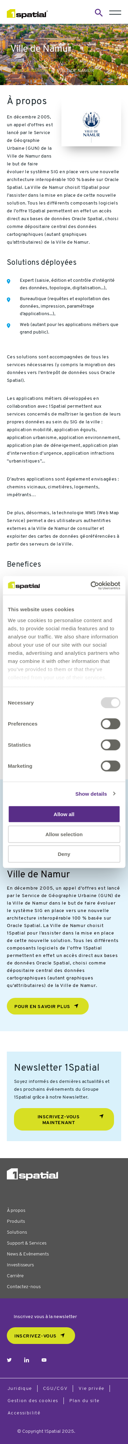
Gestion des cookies (33, 1401)
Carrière (15, 1276)
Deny (64, 854)
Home (17, 63)
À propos (44, 63)
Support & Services (26, 1243)
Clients (74, 63)
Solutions (17, 1232)
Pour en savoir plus (42, 1006)
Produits (16, 1221)
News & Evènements (28, 1254)
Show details (91, 793)
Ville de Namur (28, 71)
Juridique (20, 1388)
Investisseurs (20, 1265)
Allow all (64, 814)
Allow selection (64, 834)
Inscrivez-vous (35, 1336)
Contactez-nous (24, 1286)
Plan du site (84, 1401)
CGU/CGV (55, 1388)
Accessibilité (24, 1413)
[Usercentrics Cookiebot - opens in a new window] (91, 585)
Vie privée (91, 1388)
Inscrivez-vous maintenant (59, 1120)
